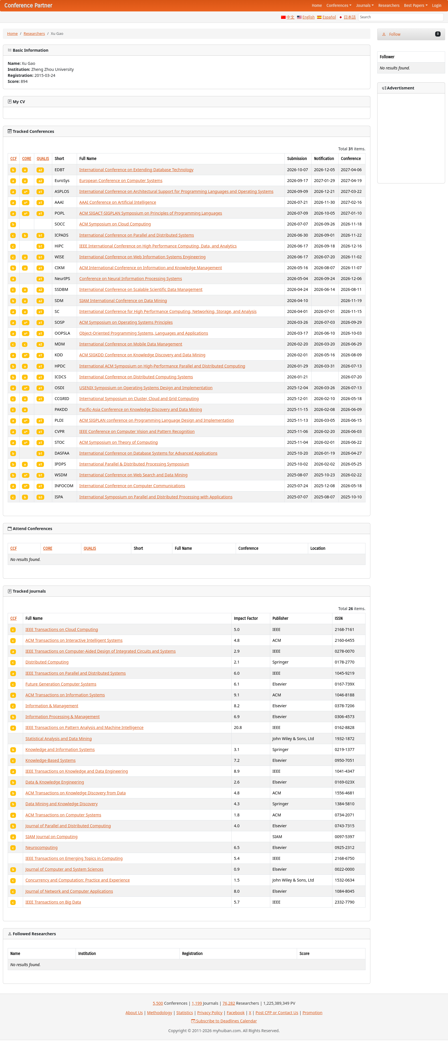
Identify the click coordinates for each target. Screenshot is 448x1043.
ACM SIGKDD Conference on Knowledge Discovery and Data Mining (142, 354)
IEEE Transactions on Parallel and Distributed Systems (75, 673)
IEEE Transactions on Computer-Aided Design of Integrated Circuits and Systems (100, 651)
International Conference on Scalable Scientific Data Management (141, 289)
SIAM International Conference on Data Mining (123, 300)
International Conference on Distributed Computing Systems (136, 376)
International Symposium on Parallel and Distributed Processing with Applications (156, 496)
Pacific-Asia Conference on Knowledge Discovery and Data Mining (140, 409)
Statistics (184, 1012)
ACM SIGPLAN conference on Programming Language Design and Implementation (156, 420)
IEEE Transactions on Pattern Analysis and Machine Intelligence (84, 727)
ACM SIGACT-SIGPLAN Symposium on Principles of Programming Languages (150, 213)
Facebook (236, 1012)
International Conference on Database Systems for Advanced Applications (148, 453)
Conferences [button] (337, 5)
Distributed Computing (46, 662)
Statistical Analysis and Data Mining (58, 738)
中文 (290, 17)
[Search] (401, 17)
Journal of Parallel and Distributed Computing (68, 825)
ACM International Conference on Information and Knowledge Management (150, 267)
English (308, 17)
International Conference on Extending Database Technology (136, 169)
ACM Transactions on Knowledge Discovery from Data (75, 793)
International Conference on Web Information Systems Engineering (142, 256)
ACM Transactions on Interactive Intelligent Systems (73, 640)
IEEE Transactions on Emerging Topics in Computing (74, 858)
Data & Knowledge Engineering (54, 782)
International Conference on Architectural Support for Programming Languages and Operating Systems (176, 191)
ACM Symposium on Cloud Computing (115, 224)
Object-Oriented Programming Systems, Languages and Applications (143, 333)
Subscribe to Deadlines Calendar (224, 1021)
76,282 (229, 1003)
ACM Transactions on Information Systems (65, 695)
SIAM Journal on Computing (51, 836)
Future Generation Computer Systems (60, 684)
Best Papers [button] (414, 5)
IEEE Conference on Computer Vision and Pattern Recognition (137, 431)
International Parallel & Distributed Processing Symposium (134, 464)
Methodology (159, 1012)
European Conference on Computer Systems (120, 180)
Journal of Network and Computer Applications (69, 891)
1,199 (197, 1003)
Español (329, 17)
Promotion (312, 1012)
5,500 (158, 1003)
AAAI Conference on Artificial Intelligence (117, 202)
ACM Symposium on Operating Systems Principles (126, 322)
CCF (13, 158)
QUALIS (43, 158)
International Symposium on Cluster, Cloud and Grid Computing (139, 398)
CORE (26, 158)
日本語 (350, 17)
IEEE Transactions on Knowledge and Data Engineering (76, 771)
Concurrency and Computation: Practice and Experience (77, 880)
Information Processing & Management (62, 716)
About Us (134, 1012)
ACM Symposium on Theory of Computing (118, 442)
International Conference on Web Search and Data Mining (133, 474)
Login (436, 5)
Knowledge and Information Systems (60, 749)
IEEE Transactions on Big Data (53, 902)
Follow (411, 34)
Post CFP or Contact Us (276, 1012)
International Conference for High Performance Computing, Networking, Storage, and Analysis (168, 311)
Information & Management (51, 705)
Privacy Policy (209, 1012)
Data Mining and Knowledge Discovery (61, 803)
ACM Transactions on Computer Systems (63, 815)
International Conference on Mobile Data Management (130, 344)
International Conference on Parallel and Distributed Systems (136, 235)
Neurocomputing (41, 847)
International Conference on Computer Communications (132, 485)
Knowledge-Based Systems (50, 760)
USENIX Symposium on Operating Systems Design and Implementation (146, 387)
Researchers (388, 5)
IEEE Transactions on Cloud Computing (61, 629)
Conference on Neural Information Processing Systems (130, 278)
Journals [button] (363, 5)
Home (317, 5)
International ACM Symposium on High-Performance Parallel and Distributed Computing (162, 366)
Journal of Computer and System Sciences (64, 869)
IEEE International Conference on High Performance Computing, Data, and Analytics (158, 246)
